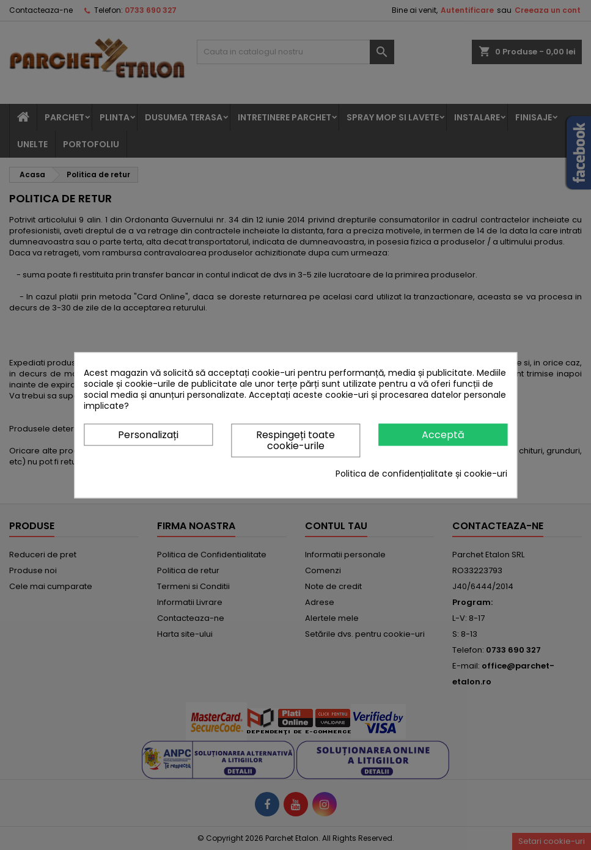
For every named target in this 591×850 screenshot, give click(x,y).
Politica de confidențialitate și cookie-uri (421, 473)
